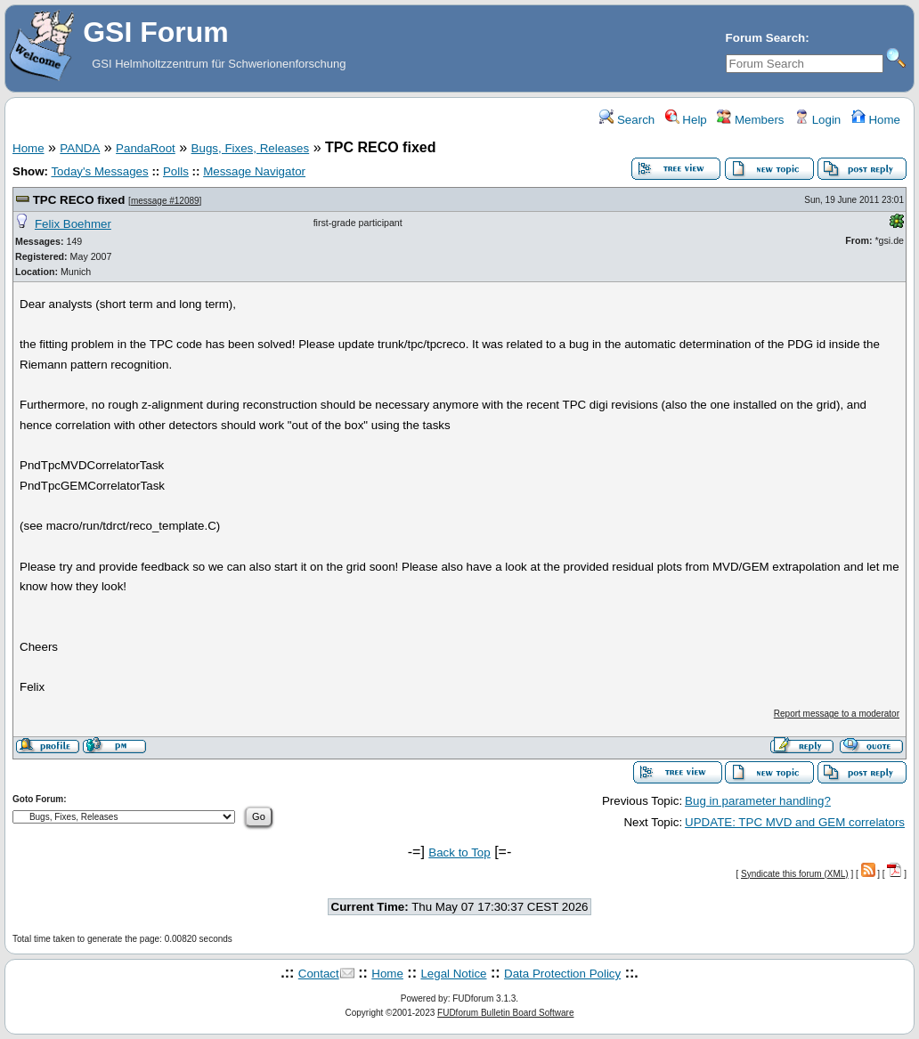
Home (875, 119)
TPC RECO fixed (79, 200)
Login (817, 119)
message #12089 (165, 201)
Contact (318, 973)
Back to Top (459, 852)
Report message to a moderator (836, 713)
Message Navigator (254, 171)
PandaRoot (145, 148)
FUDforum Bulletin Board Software (505, 1013)
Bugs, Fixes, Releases (250, 148)
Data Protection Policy (562, 973)
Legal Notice (453, 973)
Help (686, 119)
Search (627, 119)
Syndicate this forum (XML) (795, 874)
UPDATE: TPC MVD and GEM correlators (795, 822)
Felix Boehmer (73, 224)
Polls (176, 171)
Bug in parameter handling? (758, 801)
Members (750, 119)
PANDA (80, 148)
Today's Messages (99, 171)
